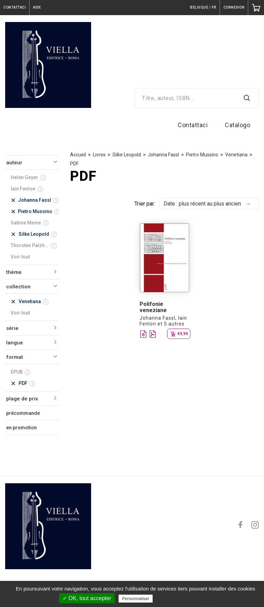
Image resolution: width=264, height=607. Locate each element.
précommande (23, 413)
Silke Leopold (126, 154)
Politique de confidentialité (184, 598)
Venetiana (236, 154)
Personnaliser (136, 598)
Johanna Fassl (163, 154)
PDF (74, 163)
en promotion (21, 427)
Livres (99, 154)
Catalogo (237, 125)
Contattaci (193, 125)
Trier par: (144, 203)
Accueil (78, 154)
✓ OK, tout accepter (87, 598)
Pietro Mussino (202, 154)
